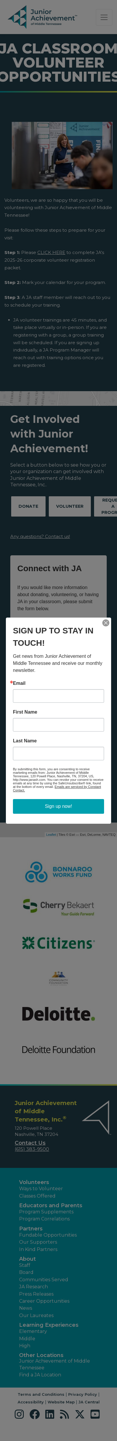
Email (19, 683)
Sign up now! (58, 806)
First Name (25, 712)
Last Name (25, 741)
